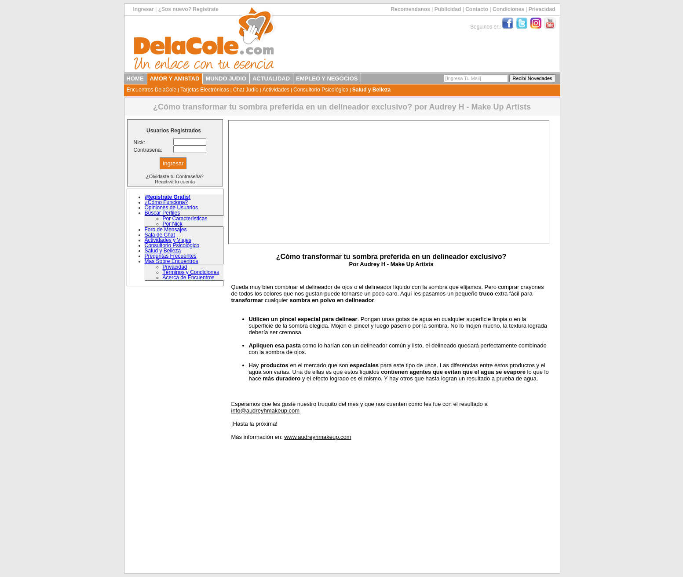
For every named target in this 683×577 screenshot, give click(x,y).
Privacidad (542, 9)
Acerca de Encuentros (189, 277)
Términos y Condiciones (191, 272)
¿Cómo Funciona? (166, 202)
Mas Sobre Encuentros (171, 261)
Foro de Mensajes (166, 229)
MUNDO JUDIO (225, 78)
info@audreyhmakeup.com (265, 410)
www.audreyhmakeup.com (317, 437)
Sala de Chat (160, 235)
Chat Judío (246, 90)
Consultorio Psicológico (320, 90)
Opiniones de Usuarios (171, 208)
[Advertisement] (389, 182)
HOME (135, 78)
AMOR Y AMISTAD (175, 78)
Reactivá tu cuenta (175, 181)
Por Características (185, 218)
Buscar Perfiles (162, 213)
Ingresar (143, 9)
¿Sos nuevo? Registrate (188, 9)
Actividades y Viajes (168, 240)
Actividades (276, 90)
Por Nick (173, 224)
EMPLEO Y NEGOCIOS (327, 78)
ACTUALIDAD (271, 78)
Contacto (476, 9)
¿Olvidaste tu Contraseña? (175, 176)
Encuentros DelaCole (151, 90)
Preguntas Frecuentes (171, 256)
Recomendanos (410, 9)
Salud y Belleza (371, 90)
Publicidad (448, 9)
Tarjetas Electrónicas (204, 90)
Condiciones (508, 9)
